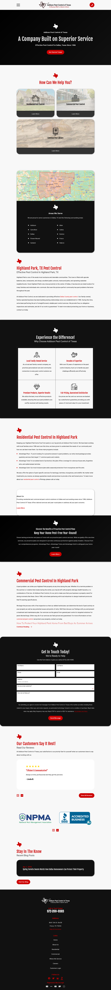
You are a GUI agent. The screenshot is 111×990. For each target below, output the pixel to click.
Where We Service (55, 959)
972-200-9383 (55, 912)
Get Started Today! (55, 52)
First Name (21, 666)
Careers (55, 964)
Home (55, 941)
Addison (33, 225)
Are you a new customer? (25, 687)
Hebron (61, 243)
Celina (61, 230)
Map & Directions (55, 930)
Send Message (55, 719)
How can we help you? (24, 693)
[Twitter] (53, 979)
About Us (55, 945)
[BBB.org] (62, 979)
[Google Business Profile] (58, 979)
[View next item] (22, 796)
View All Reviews (86, 796)
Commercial (55, 955)
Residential (55, 950)
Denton (61, 234)
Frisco (61, 238)
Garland (33, 243)
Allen (61, 225)
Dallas (32, 234)
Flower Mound (35, 238)
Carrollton (33, 230)
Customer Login (55, 969)
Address (20, 680)
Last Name (60, 666)
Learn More (21, 508)
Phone (19, 673)
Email (58, 673)
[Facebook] (49, 979)
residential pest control (31, 479)
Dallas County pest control (69, 296)
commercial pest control (25, 619)
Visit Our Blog (23, 883)
